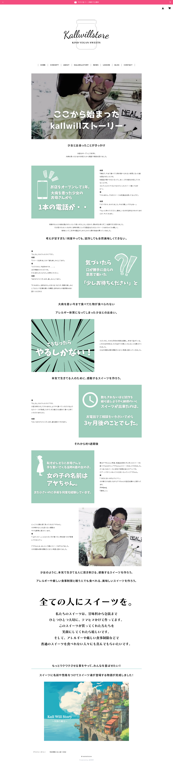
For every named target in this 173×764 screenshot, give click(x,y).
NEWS (95, 65)
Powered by (86, 760)
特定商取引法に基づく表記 (58, 752)
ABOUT (66, 65)
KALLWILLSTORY (81, 65)
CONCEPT (54, 65)
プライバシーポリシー (39, 752)
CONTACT (128, 65)
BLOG (117, 65)
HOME (43, 65)
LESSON (106, 65)
